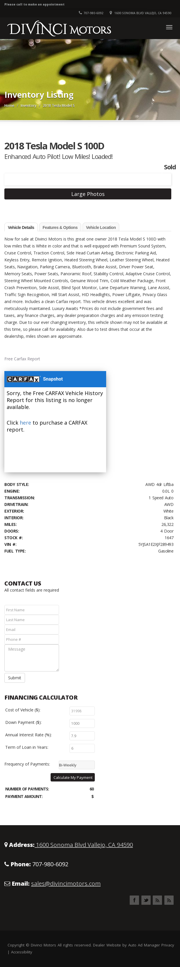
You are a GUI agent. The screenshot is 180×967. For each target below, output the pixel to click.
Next (161, 175)
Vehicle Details (21, 227)
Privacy (167, 945)
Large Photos (88, 193)
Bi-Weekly (67, 765)
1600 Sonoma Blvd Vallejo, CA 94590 (84, 845)
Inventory (28, 105)
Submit (14, 677)
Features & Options (60, 227)
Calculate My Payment (73, 777)
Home (9, 105)
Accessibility (21, 952)
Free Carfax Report (22, 359)
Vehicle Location (101, 227)
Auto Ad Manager (144, 945)
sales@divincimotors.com (66, 883)
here (25, 422)
